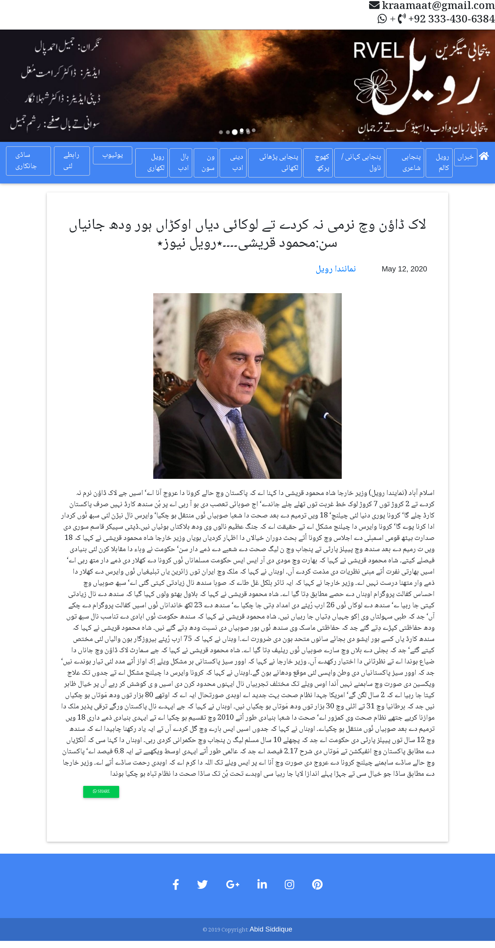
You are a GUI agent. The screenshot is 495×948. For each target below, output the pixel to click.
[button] (37, 86)
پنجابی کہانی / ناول (361, 162)
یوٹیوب (112, 155)
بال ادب (183, 162)
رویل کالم (442, 162)
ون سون (207, 162)
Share (101, 792)
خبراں (466, 157)
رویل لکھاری (155, 162)
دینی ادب (236, 162)
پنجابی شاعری (411, 162)
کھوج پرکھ (322, 162)
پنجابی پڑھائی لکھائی (278, 162)
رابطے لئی (71, 161)
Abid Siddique (271, 929)
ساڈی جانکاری (26, 161)
